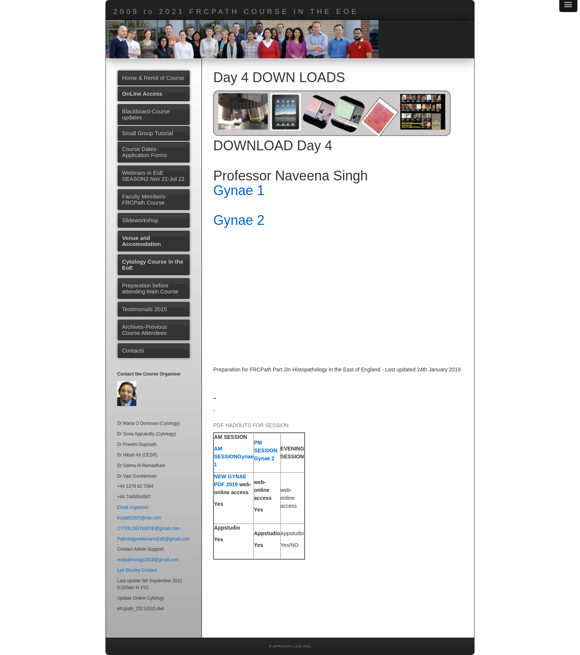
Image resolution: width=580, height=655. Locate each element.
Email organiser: (133, 507)
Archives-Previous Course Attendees (144, 330)
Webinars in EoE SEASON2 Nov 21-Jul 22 (153, 176)
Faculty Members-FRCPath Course (144, 200)
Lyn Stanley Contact (137, 570)
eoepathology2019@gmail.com (148, 559)
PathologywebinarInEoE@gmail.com (153, 539)
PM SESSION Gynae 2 (265, 450)
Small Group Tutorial (147, 133)
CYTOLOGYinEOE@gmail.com (148, 528)
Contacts (133, 351)
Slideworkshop (140, 220)
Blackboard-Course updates (146, 114)
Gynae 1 (238, 190)
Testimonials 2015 (144, 309)
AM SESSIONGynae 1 (233, 456)
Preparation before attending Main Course (150, 288)
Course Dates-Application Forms (144, 152)
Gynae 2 (238, 220)
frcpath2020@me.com (139, 518)
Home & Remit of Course (153, 78)
